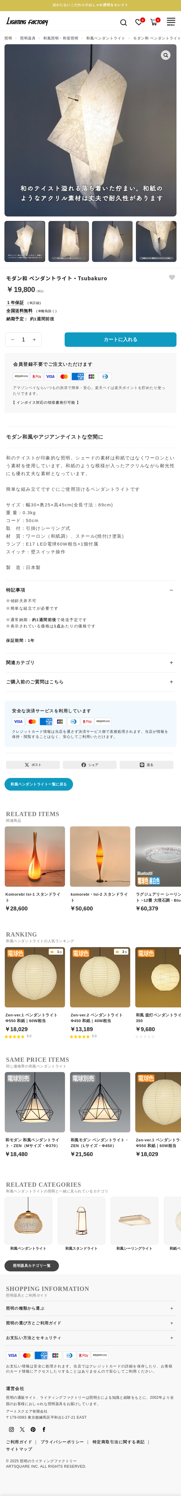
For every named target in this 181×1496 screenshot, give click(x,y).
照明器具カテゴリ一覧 (32, 1266)
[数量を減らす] (12, 339)
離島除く (48, 311)
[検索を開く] (123, 22)
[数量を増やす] (34, 339)
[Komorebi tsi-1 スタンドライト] (35, 865)
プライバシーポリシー (62, 1442)
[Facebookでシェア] (90, 765)
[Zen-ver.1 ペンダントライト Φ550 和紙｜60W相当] (35, 986)
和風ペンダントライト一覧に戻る (39, 784)
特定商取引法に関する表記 (119, 1442)
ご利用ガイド (19, 1442)
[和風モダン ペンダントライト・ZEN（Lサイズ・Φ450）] (100, 1111)
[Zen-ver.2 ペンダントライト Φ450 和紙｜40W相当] (100, 986)
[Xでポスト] (33, 765)
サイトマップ (19, 1449)
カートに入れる (120, 339)
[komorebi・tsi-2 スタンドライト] (100, 865)
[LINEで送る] (146, 765)
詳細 (35, 303)
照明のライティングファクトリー (48, 1461)
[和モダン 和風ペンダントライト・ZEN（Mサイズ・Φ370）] (35, 1111)
